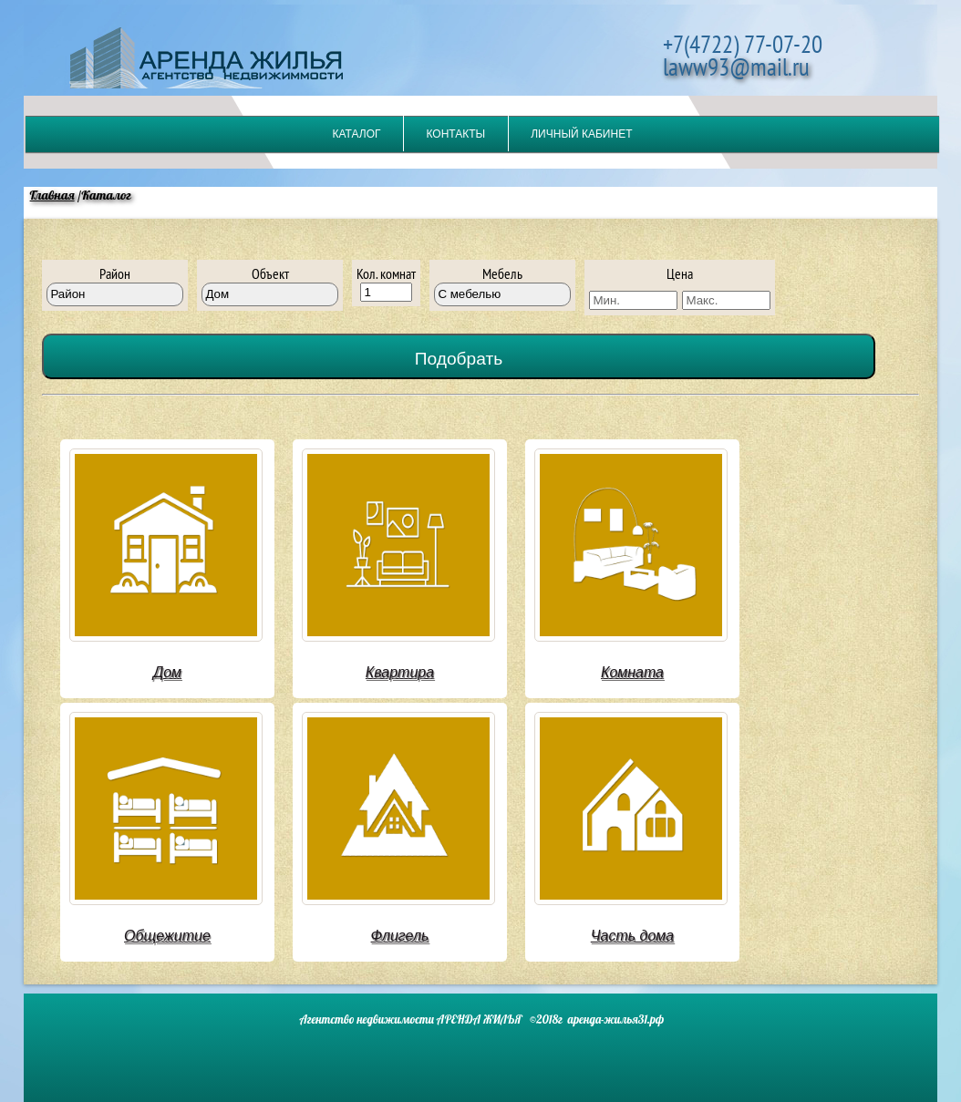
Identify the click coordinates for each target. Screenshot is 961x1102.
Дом (167, 672)
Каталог (357, 134)
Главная (52, 195)
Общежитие (167, 935)
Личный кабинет (581, 134)
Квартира (400, 672)
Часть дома (632, 935)
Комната (632, 672)
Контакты (455, 134)
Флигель (400, 935)
